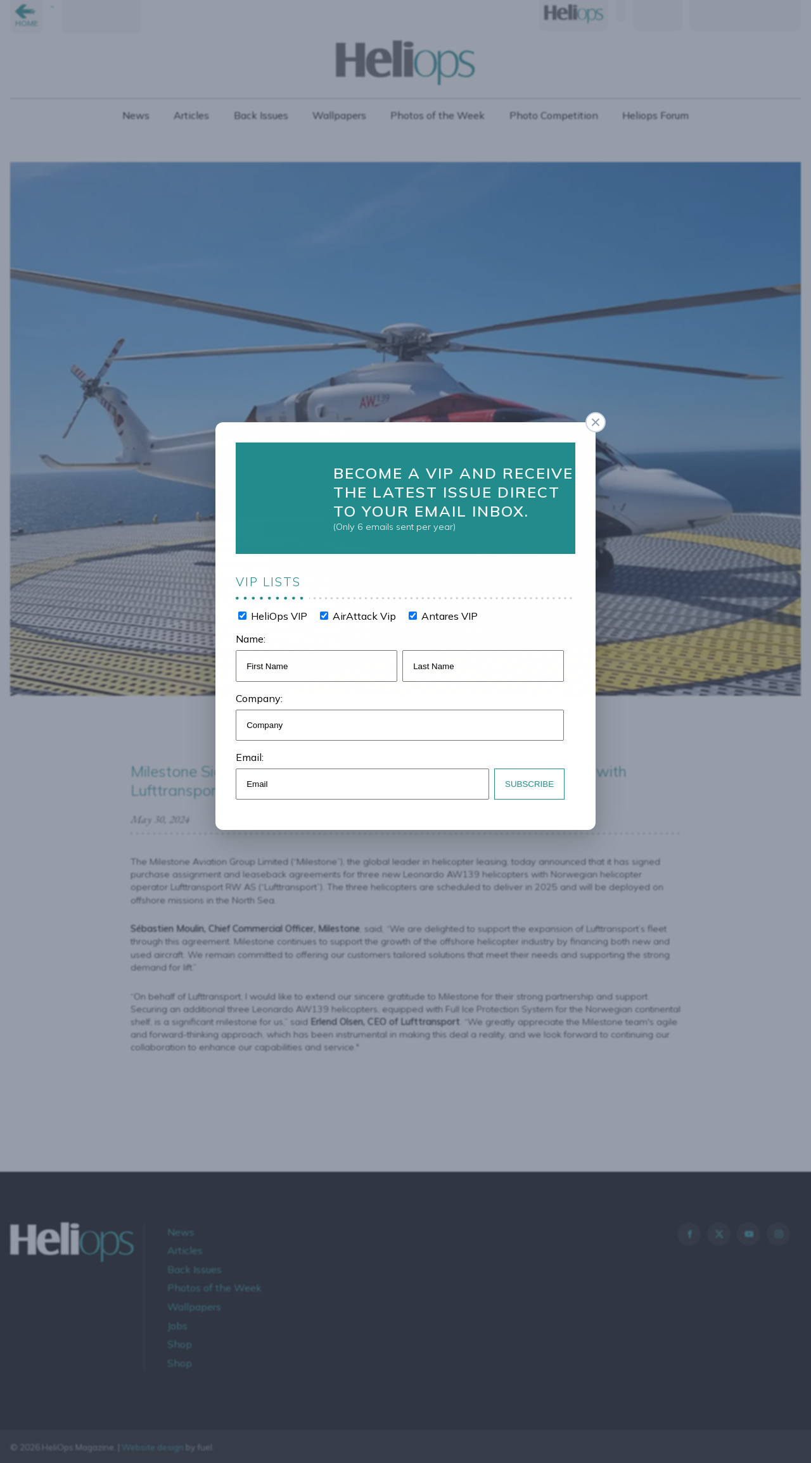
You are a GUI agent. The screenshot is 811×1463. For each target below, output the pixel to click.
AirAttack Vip (365, 611)
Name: (258, 632)
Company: (266, 688)
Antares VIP (446, 611)
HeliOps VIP (284, 611)
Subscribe (523, 770)
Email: (257, 745)
